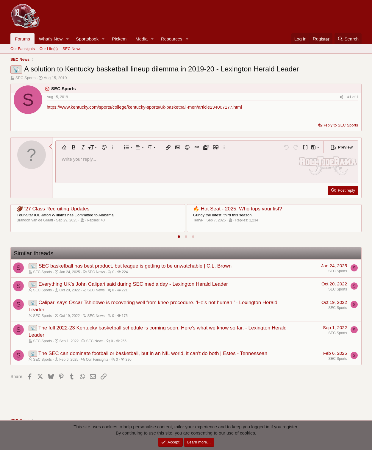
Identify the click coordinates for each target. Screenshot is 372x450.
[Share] (341, 97)
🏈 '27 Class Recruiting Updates (53, 209)
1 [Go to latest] (357, 97)
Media (141, 38)
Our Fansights (22, 48)
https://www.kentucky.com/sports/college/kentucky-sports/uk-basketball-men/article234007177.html (144, 107)
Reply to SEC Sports (340, 125)
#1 (349, 97)
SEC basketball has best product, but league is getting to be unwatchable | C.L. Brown (135, 266)
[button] (67, 38)
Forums (22, 38)
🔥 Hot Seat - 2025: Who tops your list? (237, 209)
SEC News (71, 48)
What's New (51, 38)
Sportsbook (87, 38)
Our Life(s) (49, 48)
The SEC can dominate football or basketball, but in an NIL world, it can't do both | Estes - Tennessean (152, 353)
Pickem (119, 38)
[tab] (178, 236)
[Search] (348, 38)
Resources (171, 38)
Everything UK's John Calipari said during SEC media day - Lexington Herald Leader (133, 284)
